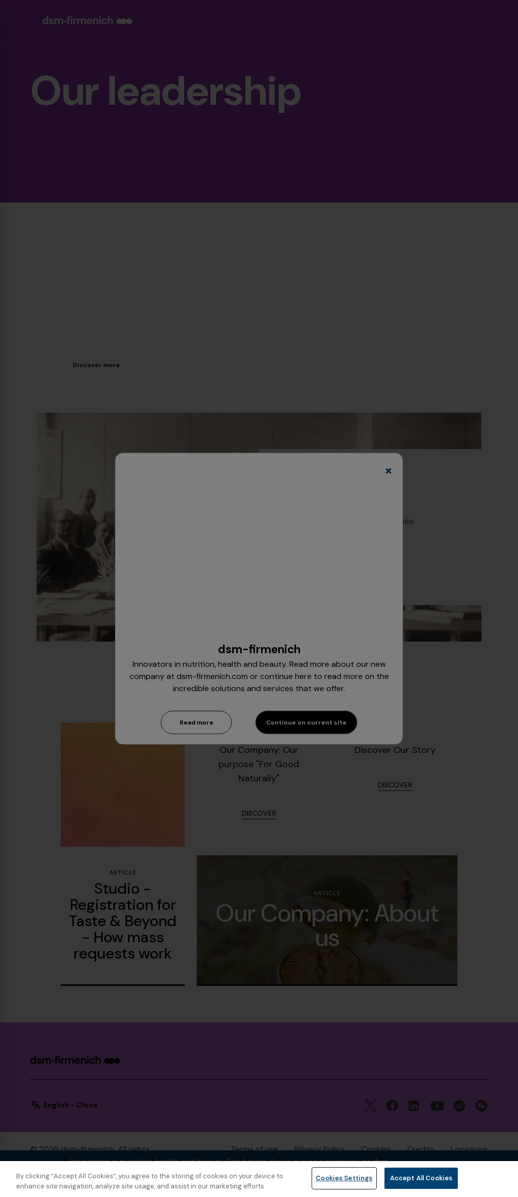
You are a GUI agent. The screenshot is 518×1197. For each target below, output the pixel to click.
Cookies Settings (344, 1178)
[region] (259, 1179)
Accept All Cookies (421, 1178)
